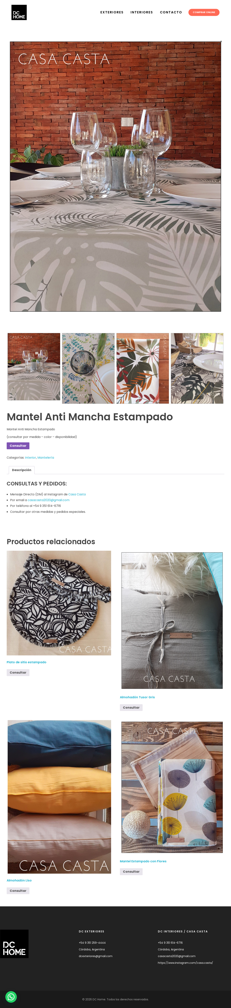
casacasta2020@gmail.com (48, 500)
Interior (30, 457)
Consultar (18, 446)
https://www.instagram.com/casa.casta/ (185, 963)
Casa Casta (77, 494)
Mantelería (45, 457)
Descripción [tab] (21, 470)
